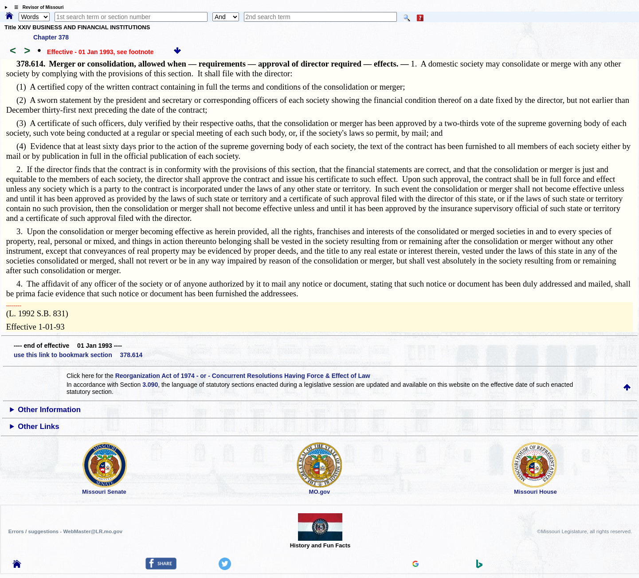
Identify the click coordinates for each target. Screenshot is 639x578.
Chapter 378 (51, 37)
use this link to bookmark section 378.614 (78, 354)
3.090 (150, 384)
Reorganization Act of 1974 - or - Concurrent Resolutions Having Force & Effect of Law (242, 375)
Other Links (38, 426)
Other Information (49, 409)
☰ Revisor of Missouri (37, 7)
